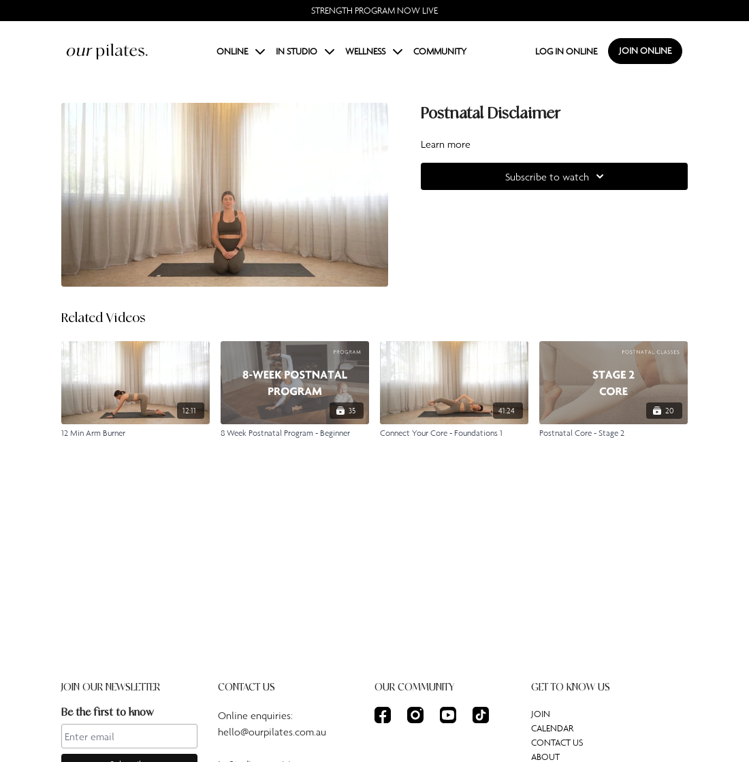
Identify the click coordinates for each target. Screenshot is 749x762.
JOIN (540, 713)
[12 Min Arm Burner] (135, 433)
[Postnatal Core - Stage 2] (613, 433)
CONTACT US (557, 742)
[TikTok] (481, 715)
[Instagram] (415, 715)
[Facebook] (382, 715)
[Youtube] (448, 715)
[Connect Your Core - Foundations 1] (454, 433)
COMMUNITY (439, 51)
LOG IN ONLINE (566, 51)
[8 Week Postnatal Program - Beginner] (295, 433)
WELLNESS (373, 51)
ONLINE (241, 51)
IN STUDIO (305, 51)
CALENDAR (552, 728)
